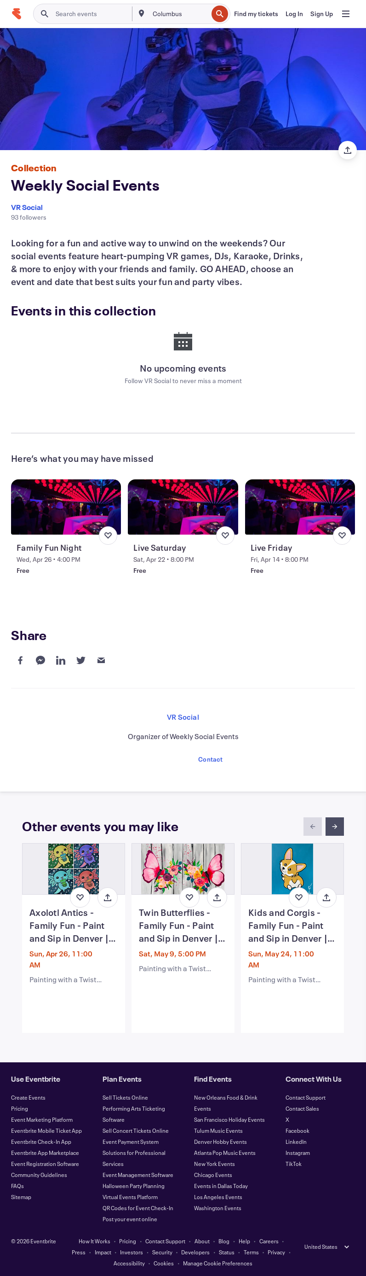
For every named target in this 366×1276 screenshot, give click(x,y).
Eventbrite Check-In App (41, 1141)
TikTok (294, 1163)
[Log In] (294, 14)
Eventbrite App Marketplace (45, 1152)
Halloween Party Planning (134, 1185)
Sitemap (21, 1196)
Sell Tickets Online (125, 1097)
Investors (131, 1252)
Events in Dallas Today (221, 1185)
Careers (269, 1241)
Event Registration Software (45, 1163)
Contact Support (306, 1097)
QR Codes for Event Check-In (138, 1208)
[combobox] (179, 13)
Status (226, 1252)
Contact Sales (302, 1108)
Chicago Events (213, 1174)
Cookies (164, 1263)
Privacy (276, 1252)
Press (79, 1252)
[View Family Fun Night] (66, 507)
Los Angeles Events (218, 1196)
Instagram (298, 1152)
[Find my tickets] (256, 14)
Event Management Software (138, 1174)
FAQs (17, 1185)
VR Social (27, 207)
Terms (251, 1252)
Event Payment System (131, 1141)
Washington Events (217, 1208)
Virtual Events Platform (130, 1196)
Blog (223, 1241)
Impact (103, 1252)
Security (162, 1252)
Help (244, 1241)
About (202, 1241)
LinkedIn (296, 1141)
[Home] (16, 13)
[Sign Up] (322, 14)
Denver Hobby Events (220, 1141)
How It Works (94, 1241)
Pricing (19, 1108)
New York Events (214, 1163)
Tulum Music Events (218, 1130)
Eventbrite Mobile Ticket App (46, 1130)
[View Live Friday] (300, 507)
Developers (195, 1252)
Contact (210, 759)
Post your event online (130, 1219)
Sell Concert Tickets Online (136, 1130)
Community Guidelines (39, 1174)
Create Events (28, 1097)
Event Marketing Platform (42, 1119)
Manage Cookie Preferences (217, 1263)
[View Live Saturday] (183, 507)
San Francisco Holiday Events (229, 1119)
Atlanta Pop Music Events (225, 1152)
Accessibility (129, 1263)
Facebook (297, 1130)
